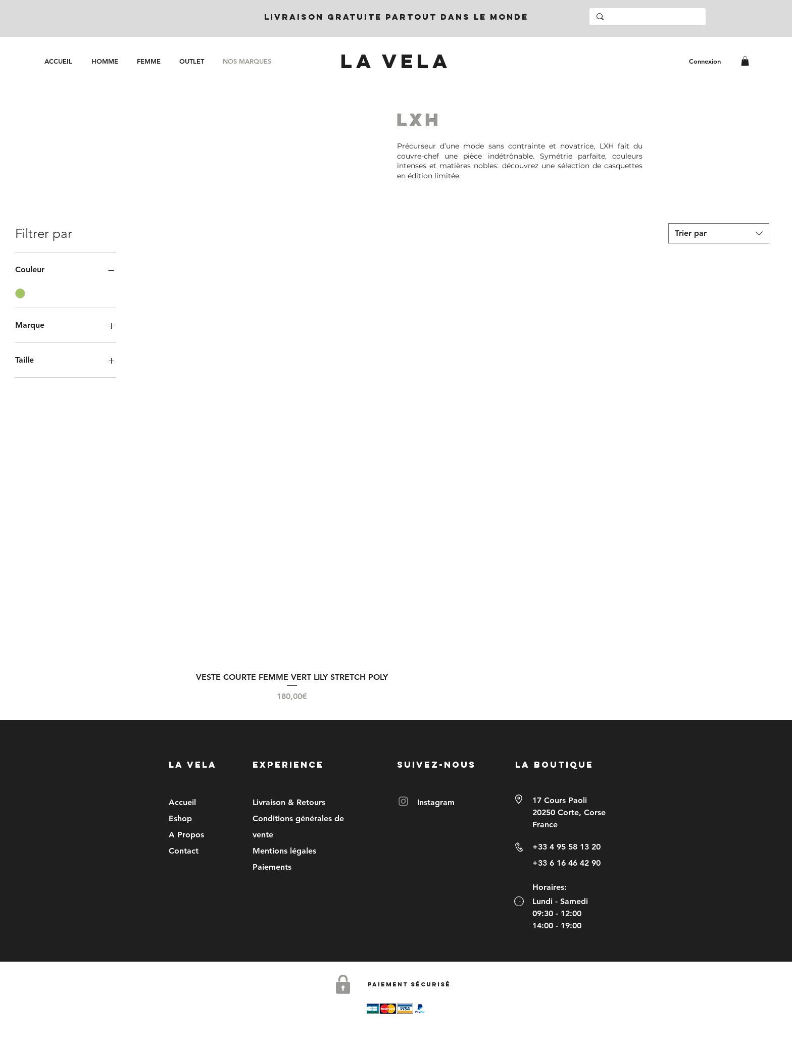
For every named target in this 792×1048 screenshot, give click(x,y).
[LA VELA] (395, 61)
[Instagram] (403, 801)
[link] (745, 61)
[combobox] (718, 233)
